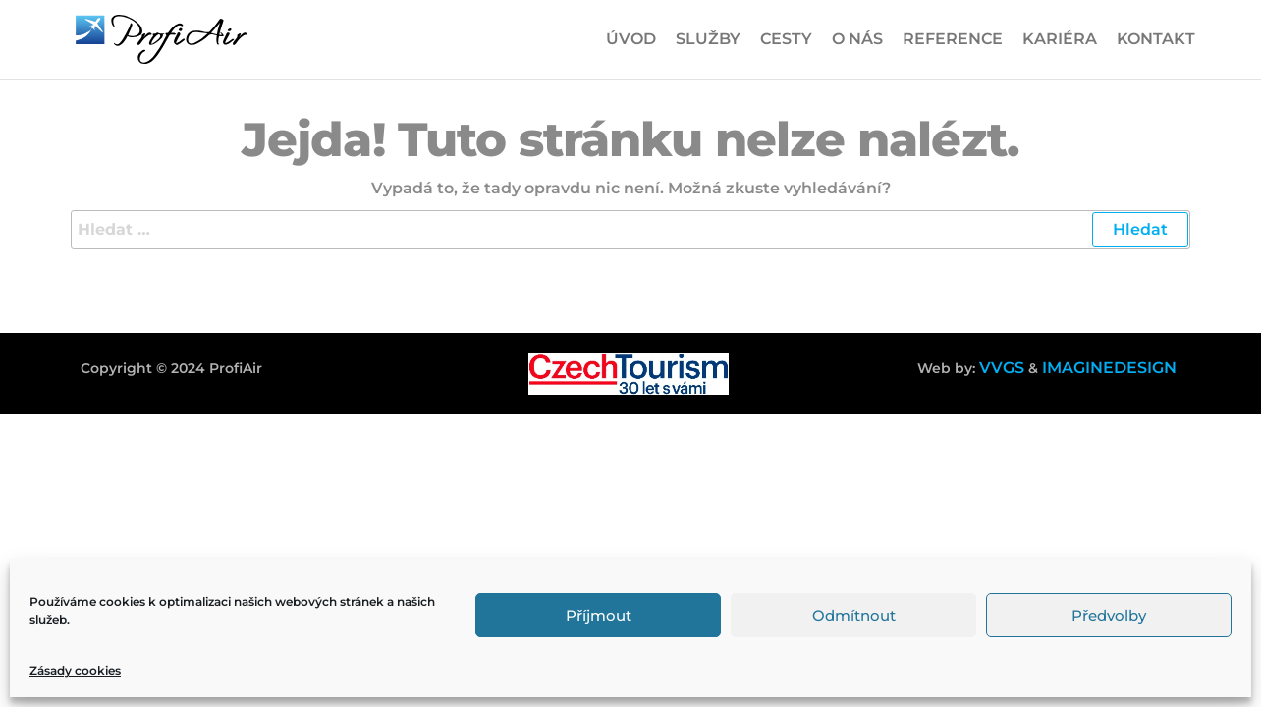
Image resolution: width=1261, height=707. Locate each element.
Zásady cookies (75, 670)
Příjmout (598, 615)
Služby (708, 38)
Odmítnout (854, 615)
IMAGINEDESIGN (1109, 367)
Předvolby (1108, 615)
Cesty (786, 38)
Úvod (631, 38)
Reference (953, 38)
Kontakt (1156, 38)
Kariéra (1059, 38)
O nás (857, 38)
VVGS (1001, 367)
